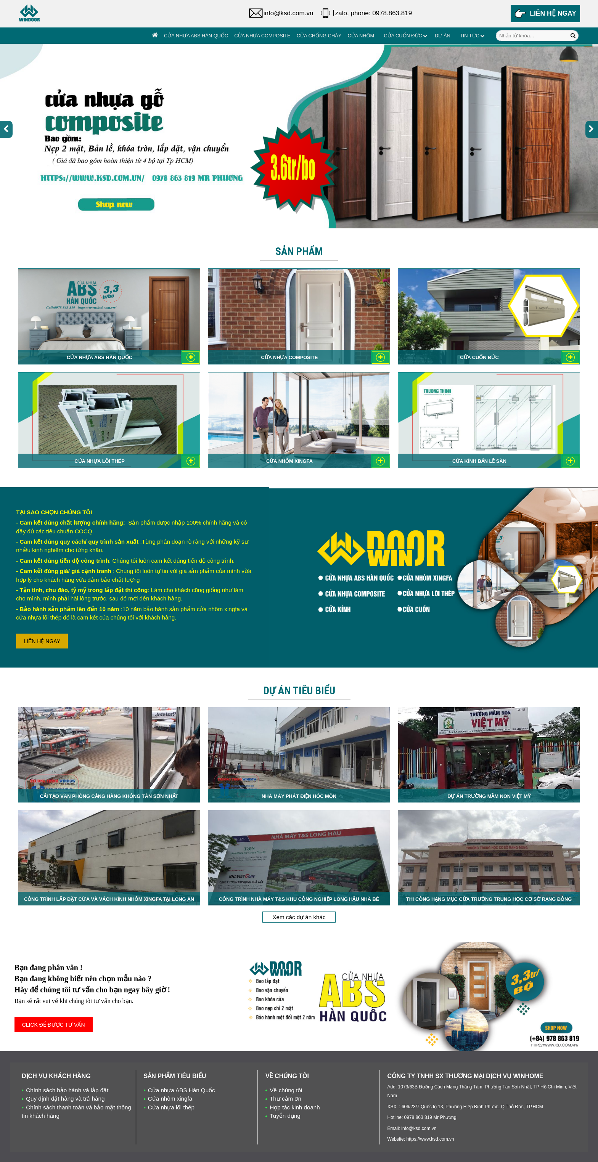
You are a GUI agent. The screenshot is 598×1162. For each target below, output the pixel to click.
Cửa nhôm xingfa (170, 1098)
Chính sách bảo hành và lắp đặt (67, 1090)
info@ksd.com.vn (288, 13)
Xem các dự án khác (298, 917)
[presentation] (6, 129)
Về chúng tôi (286, 1090)
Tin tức (469, 36)
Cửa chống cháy (319, 36)
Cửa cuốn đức (403, 36)
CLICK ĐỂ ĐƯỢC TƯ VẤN (53, 1025)
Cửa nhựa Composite (262, 36)
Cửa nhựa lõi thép (171, 1107)
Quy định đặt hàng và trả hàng (65, 1098)
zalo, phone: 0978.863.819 (373, 13)
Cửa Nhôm (360, 36)
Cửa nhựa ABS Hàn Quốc (196, 36)
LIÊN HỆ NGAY (42, 641)
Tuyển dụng (285, 1115)
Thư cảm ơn (285, 1098)
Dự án (442, 36)
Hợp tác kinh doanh (295, 1107)
